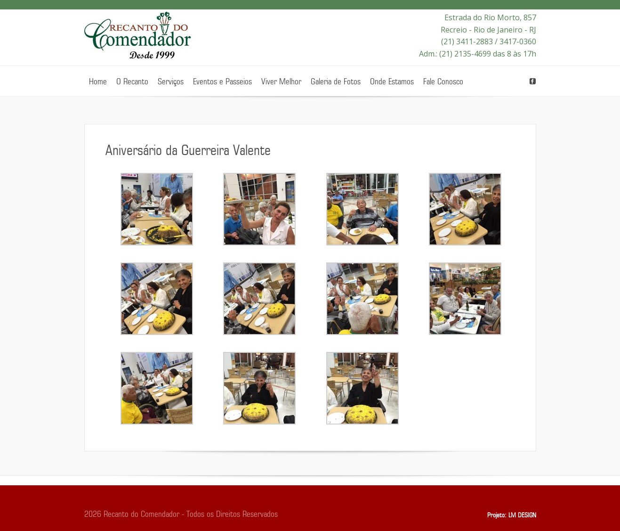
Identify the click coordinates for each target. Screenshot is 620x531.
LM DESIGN (522, 515)
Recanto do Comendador (138, 37)
